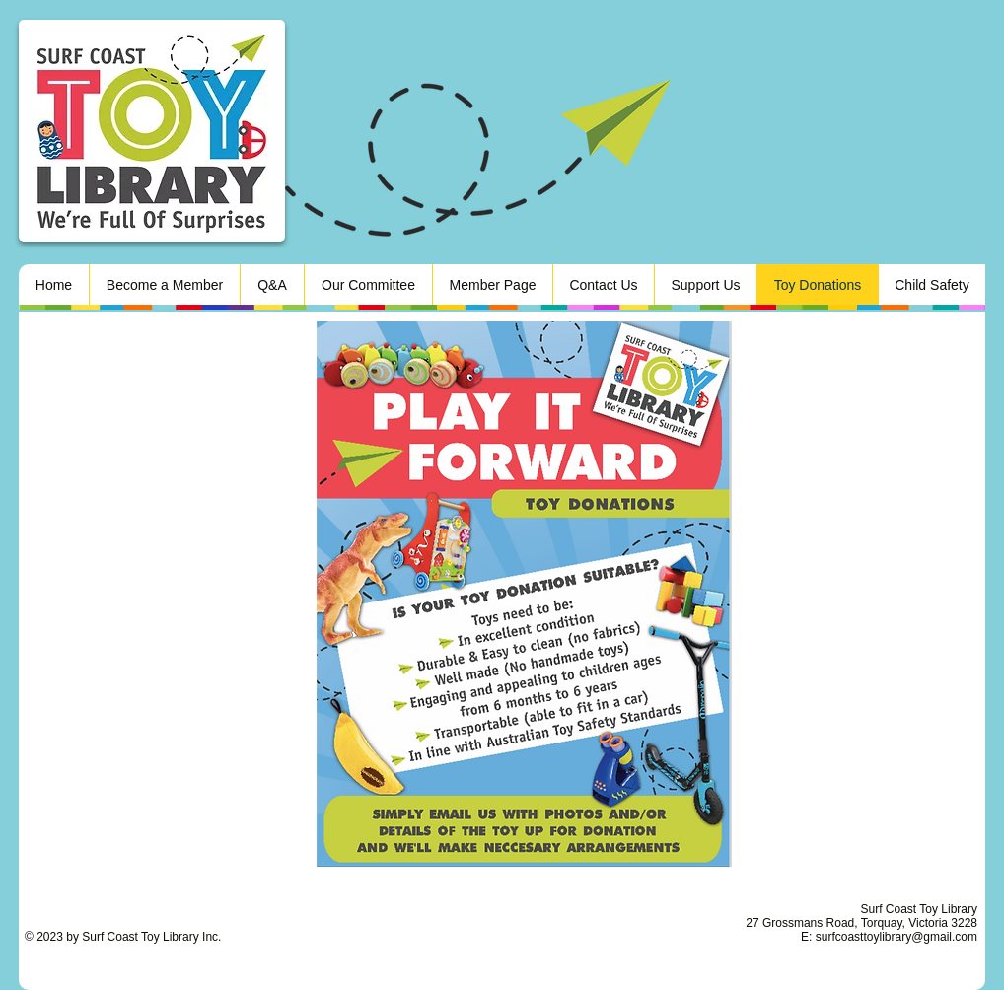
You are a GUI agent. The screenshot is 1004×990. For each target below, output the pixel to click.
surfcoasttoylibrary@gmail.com (896, 937)
